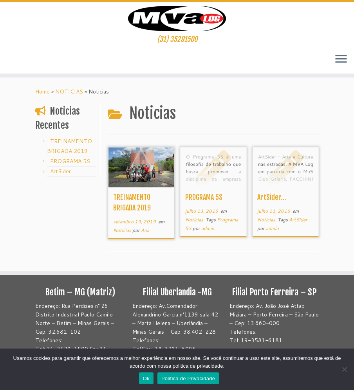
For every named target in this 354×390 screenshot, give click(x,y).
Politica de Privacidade (188, 378)
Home (42, 91)
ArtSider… (62, 171)
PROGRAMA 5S (70, 161)
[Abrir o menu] (341, 59)
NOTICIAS (69, 91)
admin (207, 228)
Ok (146, 378)
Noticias (122, 230)
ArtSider (298, 219)
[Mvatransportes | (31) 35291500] (177, 18)
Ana (145, 230)
